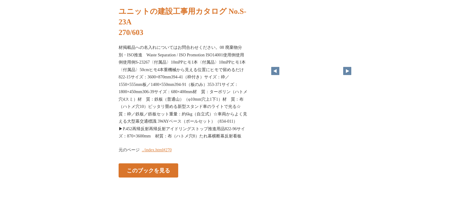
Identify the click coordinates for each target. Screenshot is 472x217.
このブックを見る (148, 170)
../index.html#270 (157, 150)
